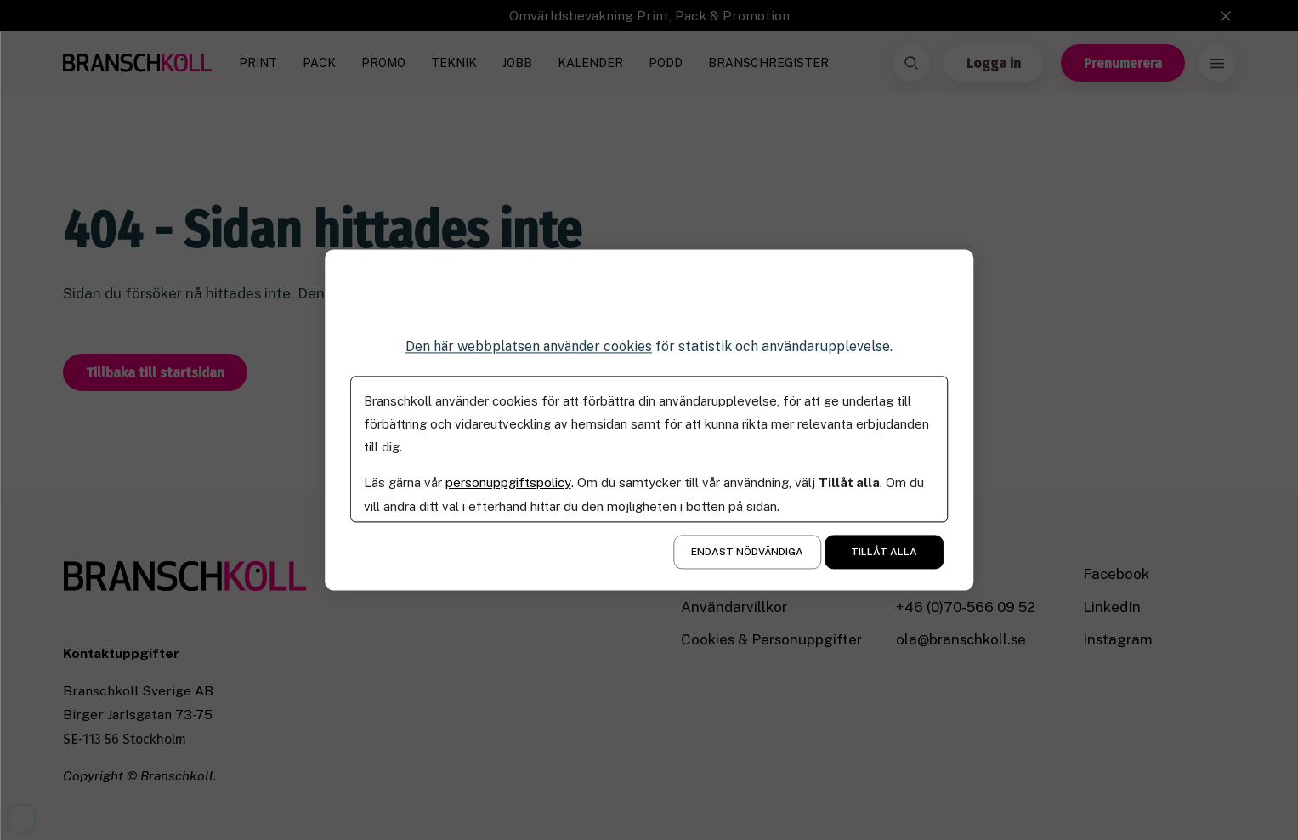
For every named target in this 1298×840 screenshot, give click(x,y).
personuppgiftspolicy (507, 483)
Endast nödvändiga (747, 553)
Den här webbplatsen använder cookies (529, 346)
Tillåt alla (884, 553)
